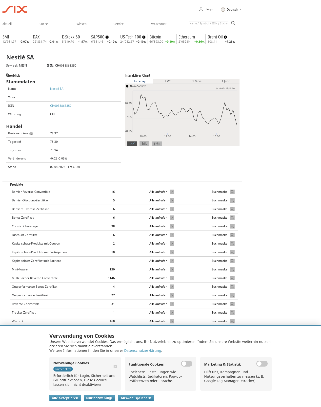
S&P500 (98, 37)
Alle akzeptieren (65, 398)
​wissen (81, 23)
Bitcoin (155, 37)
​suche (44, 23)
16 (113, 192)
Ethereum (187, 37)
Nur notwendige (99, 398)
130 (112, 269)
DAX (36, 37)
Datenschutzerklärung (142, 350)
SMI (5, 37)
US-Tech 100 (131, 37)
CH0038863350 (61, 106)
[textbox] (208, 23)
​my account (158, 23)
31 (113, 304)
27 (113, 295)
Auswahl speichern (136, 398)
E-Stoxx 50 (71, 37)
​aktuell (7, 23)
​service (119, 23)
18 (113, 252)
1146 (111, 278)
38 (113, 226)
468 (112, 321)
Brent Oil (216, 37)
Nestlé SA (56, 89)
